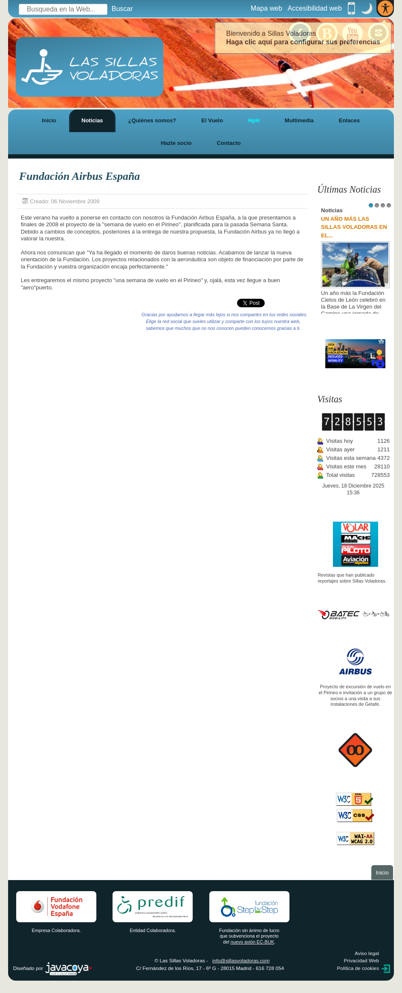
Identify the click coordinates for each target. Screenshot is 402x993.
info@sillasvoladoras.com (240, 961)
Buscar (122, 8)
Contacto (228, 143)
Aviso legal (367, 953)
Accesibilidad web (315, 8)
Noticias (92, 120)
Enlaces (349, 120)
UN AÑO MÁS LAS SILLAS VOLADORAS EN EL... (354, 227)
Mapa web (266, 8)
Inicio (49, 120)
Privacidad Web (361, 961)
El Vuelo (212, 120)
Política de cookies (358, 968)
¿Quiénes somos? (152, 120)
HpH (254, 120)
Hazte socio (176, 143)
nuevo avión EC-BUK (252, 941)
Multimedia (299, 120)
